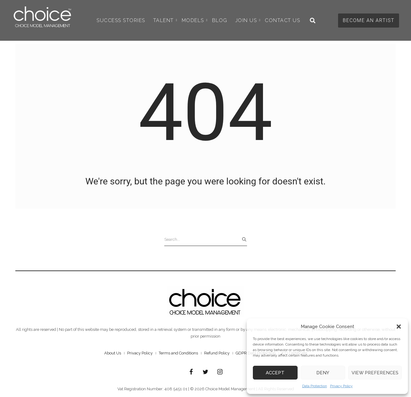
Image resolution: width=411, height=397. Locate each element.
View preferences (375, 373)
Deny (322, 373)
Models (194, 20)
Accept (275, 373)
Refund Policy (217, 353)
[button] (399, 326)
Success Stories (121, 20)
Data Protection (314, 386)
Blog (219, 20)
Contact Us (282, 20)
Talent (165, 20)
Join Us (248, 20)
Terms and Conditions (178, 353)
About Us (112, 353)
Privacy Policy (341, 386)
